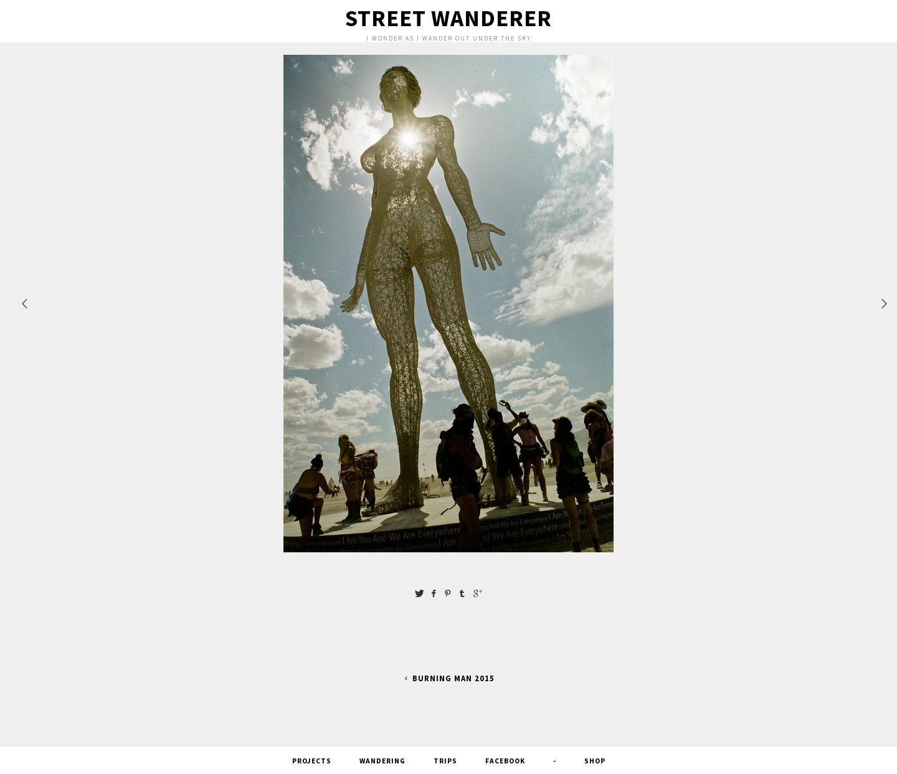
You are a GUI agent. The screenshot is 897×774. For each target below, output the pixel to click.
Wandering (382, 761)
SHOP (594, 761)
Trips (445, 761)
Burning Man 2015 (448, 678)
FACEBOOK (505, 761)
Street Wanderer (448, 18)
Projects (311, 761)
